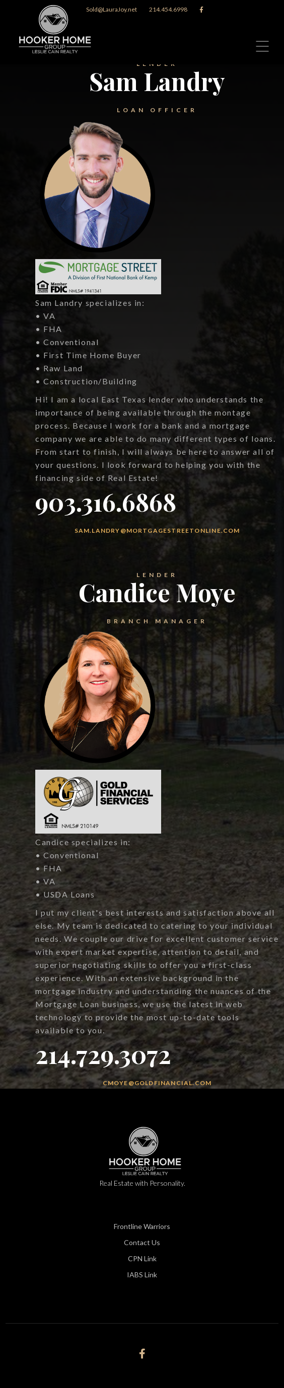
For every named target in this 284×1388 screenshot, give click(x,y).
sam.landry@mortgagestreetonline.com (157, 530)
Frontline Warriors (142, 1226)
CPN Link (142, 1258)
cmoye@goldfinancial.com (157, 1083)
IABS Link (142, 1274)
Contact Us (142, 1242)
